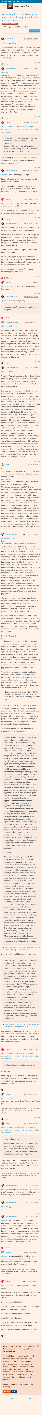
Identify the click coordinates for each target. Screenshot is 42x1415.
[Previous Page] (16, 1399)
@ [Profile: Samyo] (5, 175)
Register (7, 1391)
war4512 (8, 1252)
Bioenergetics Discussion (10, 23)
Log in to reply (34, 31)
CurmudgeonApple (12, 322)
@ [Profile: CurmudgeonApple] (9, 538)
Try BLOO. (27, 1)
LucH (7, 464)
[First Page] (12, 1399)
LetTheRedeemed (11, 39)
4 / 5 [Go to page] (21, 1399)
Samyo (8, 122)
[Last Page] (30, 1399)
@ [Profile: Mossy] (4, 43)
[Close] (38, 1346)
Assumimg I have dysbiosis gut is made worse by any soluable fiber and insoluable (20, 129)
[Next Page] (26, 1399)
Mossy (8, 1094)
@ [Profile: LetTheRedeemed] (9, 127)
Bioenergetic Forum (23, 6)
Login (14, 1391)
